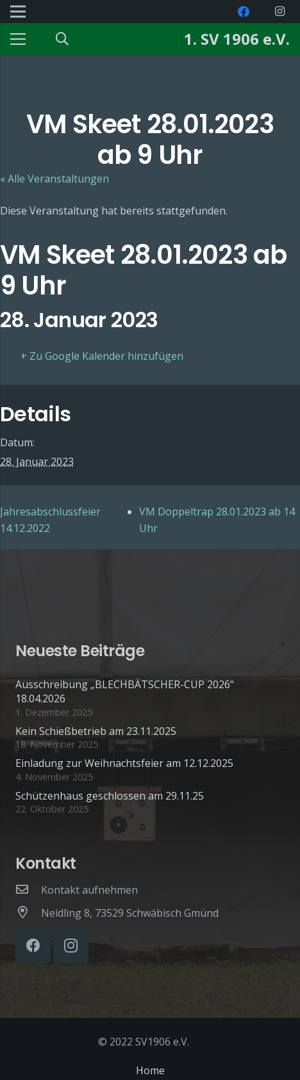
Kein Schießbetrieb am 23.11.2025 (95, 731)
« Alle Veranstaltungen (54, 179)
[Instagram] (279, 11)
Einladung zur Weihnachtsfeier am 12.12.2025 (124, 763)
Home (150, 1070)
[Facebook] (243, 11)
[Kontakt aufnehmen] (28, 890)
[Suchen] (62, 39)
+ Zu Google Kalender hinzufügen (102, 356)
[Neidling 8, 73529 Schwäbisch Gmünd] (28, 913)
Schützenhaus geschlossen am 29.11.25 (109, 796)
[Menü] (18, 39)
